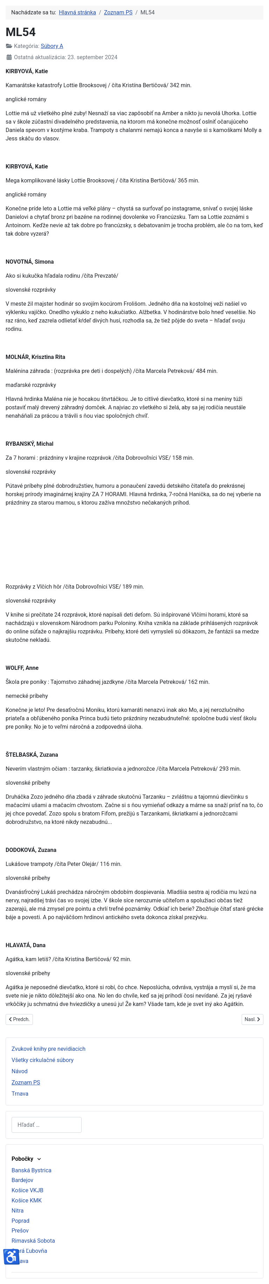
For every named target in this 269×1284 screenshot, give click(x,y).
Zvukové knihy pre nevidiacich (48, 1049)
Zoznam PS (26, 1082)
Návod (20, 1071)
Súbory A (52, 46)
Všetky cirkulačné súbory (43, 1060)
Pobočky (27, 1158)
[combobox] (47, 1125)
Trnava (20, 1093)
